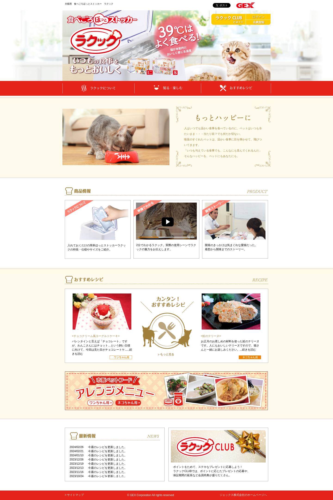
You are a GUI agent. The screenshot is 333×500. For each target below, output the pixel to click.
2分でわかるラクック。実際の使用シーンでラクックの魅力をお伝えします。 (166, 247)
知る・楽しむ (167, 88)
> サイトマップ (74, 495)
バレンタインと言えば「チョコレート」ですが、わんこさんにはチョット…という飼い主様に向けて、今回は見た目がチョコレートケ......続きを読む (102, 347)
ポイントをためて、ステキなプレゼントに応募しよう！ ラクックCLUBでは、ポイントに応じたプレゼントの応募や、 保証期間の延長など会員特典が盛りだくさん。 (211, 471)
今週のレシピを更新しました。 (107, 447)
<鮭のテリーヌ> (211, 336)
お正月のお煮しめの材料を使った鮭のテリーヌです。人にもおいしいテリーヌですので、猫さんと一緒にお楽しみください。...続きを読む (230, 345)
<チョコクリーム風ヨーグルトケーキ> (96, 336)
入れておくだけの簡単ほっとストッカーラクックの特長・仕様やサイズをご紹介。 (97, 247)
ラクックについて (98, 88)
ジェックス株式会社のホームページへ (243, 495)
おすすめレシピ (236, 88)
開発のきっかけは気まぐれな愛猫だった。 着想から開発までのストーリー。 (231, 247)
